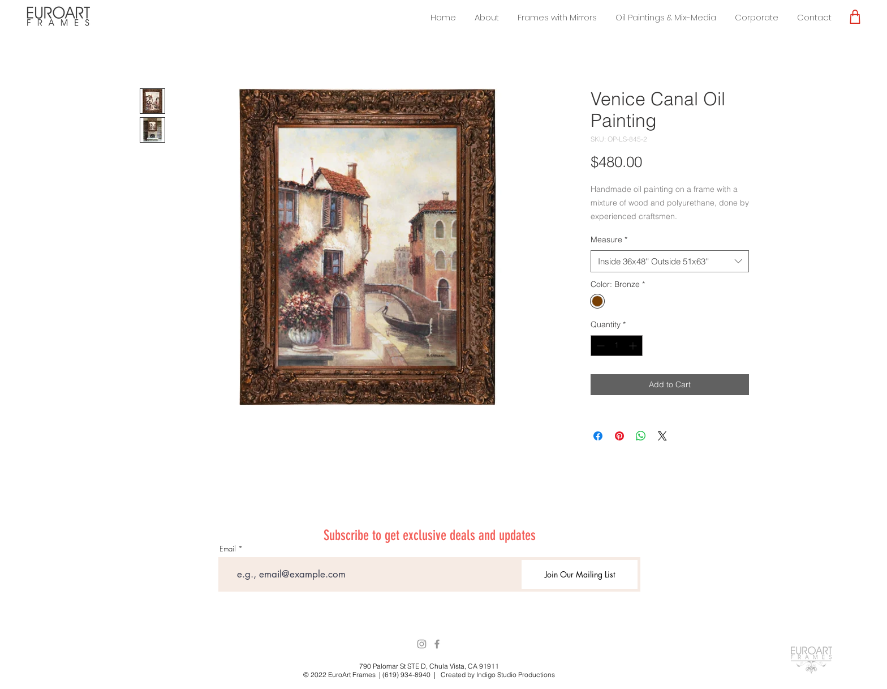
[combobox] (670, 261)
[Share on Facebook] (598, 436)
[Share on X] (662, 436)
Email (227, 549)
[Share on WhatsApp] (641, 436)
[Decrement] (599, 346)
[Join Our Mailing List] (579, 574)
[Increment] (634, 346)
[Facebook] (437, 644)
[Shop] (855, 16)
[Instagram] (422, 644)
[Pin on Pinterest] (619, 436)
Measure (609, 239)
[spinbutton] (616, 346)
